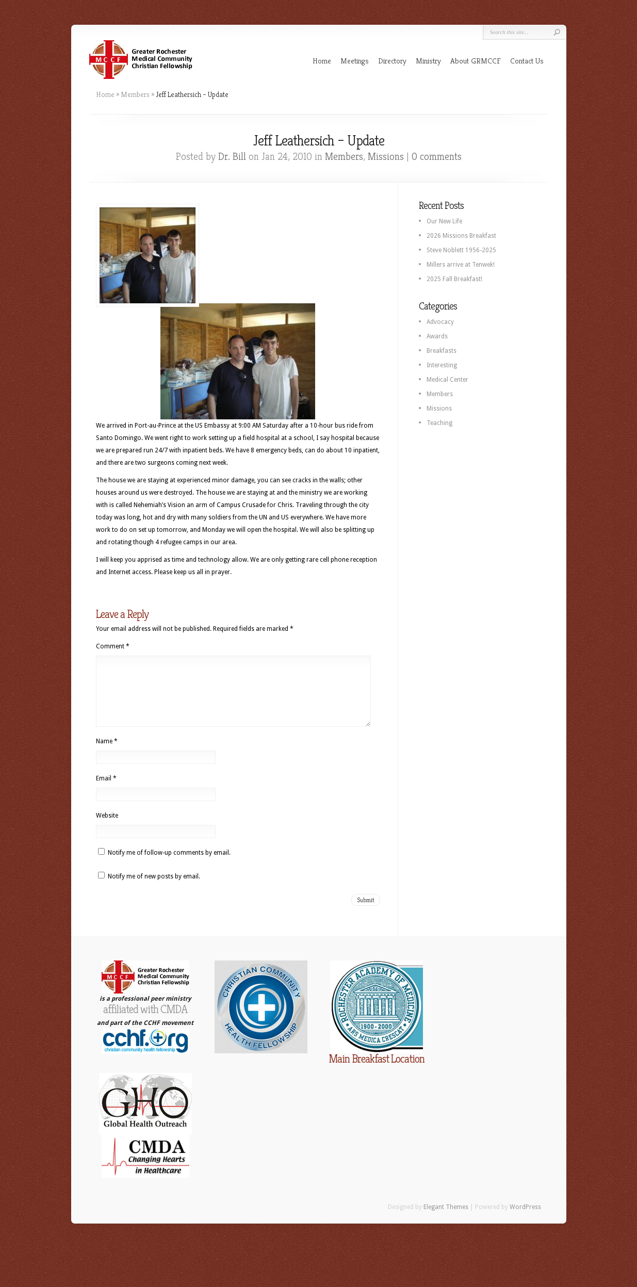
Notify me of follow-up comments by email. (169, 865)
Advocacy (440, 321)
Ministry (428, 61)
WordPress (525, 1219)
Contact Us (527, 61)
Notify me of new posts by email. (154, 888)
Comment (112, 646)
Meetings (354, 61)
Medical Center (447, 379)
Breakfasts (441, 350)
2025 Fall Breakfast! (454, 279)
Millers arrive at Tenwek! (461, 264)
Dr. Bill (232, 156)
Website (107, 828)
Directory (392, 61)
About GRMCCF (475, 61)
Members (135, 94)
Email (106, 790)
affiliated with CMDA (145, 1022)
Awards (437, 336)
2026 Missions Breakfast (461, 235)
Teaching (439, 423)
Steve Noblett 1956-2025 (461, 250)
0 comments (437, 156)
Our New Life (444, 221)
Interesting (442, 365)
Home (322, 61)
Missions (386, 156)
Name (107, 753)
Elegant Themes (445, 1219)
